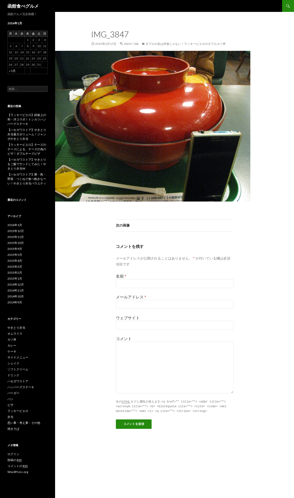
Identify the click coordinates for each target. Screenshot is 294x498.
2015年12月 (15, 231)
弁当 (10, 417)
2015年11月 (15, 237)
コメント (124, 338)
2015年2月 (14, 272)
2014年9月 (14, 302)
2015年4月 (14, 261)
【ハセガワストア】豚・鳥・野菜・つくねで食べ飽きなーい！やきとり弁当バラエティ (26, 179)
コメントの (17, 466)
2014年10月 (15, 296)
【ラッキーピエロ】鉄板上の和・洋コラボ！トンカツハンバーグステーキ (26, 119)
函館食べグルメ (23, 6)
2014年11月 (15, 290)
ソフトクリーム (17, 369)
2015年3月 (14, 266)
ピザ (10, 405)
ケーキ (11, 351)
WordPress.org (17, 472)
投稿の (14, 460)
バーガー (13, 393)
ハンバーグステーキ (20, 387)
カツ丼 (11, 339)
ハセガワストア (17, 381)
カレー (11, 345)
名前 (121, 276)
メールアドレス (131, 296)
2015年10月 (15, 243)
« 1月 (12, 71)
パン (10, 399)
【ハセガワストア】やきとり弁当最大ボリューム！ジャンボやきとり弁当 (26, 134)
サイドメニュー (17, 357)
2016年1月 (14, 225)
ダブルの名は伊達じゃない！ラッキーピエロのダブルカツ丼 (185, 44)
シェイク (13, 363)
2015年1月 (14, 278)
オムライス (14, 333)
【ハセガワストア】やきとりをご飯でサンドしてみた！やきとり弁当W (26, 164)
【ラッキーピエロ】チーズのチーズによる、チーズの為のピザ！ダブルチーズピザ (26, 149)
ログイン (13, 454)
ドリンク (13, 375)
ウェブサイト (128, 317)
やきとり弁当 (16, 327)
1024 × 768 (131, 44)
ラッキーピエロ (17, 411)
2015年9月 (14, 249)
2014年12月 (15, 284)
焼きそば (13, 429)
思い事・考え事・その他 (23, 423)
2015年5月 (14, 255)
